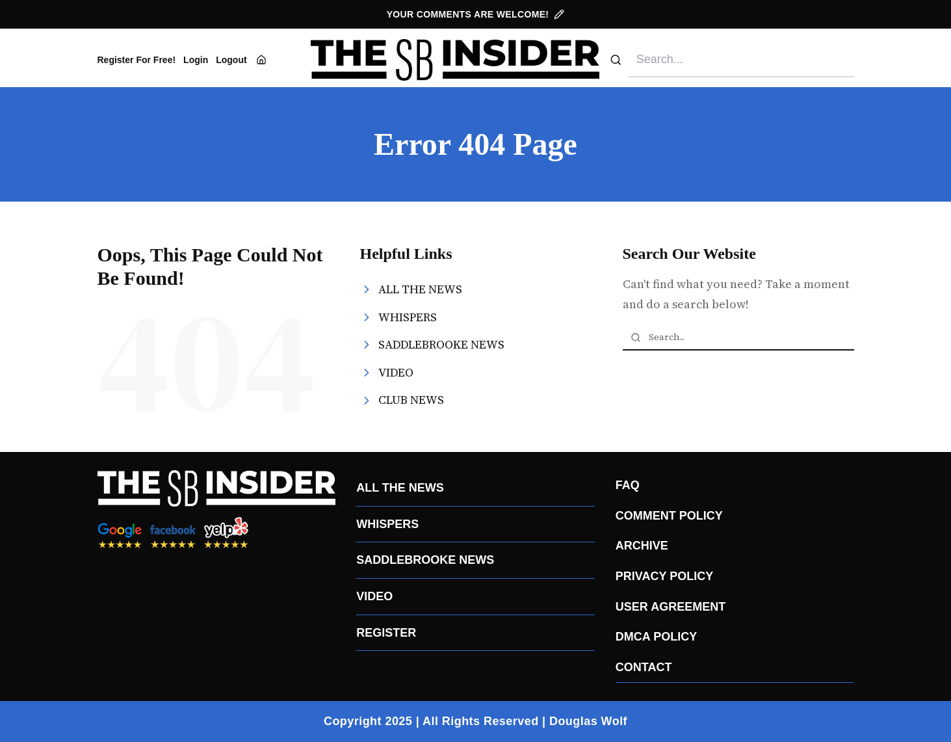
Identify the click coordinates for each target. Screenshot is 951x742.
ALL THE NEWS (400, 487)
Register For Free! (137, 60)
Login (195, 60)
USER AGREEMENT (670, 606)
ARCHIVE (642, 545)
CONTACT (644, 667)
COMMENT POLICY (669, 515)
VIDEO (374, 596)
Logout (231, 60)
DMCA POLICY (656, 636)
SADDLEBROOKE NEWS (425, 559)
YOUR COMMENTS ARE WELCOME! (476, 14)
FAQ (628, 485)
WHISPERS (387, 524)
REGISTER (386, 632)
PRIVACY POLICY (664, 576)
